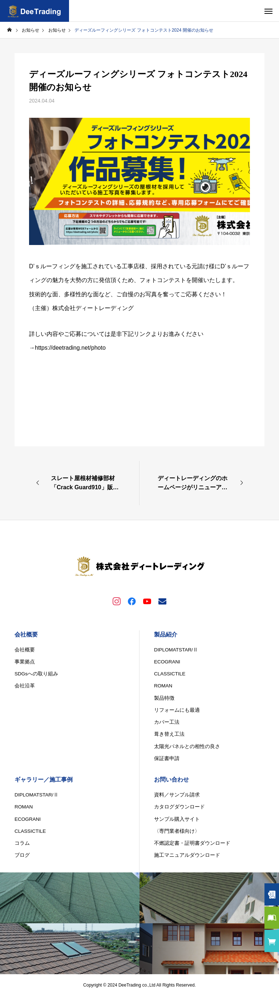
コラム (22, 843)
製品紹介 (165, 634)
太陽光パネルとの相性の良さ (187, 746)
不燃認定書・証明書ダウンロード (192, 843)
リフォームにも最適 (177, 710)
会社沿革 (25, 685)
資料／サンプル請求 (177, 795)
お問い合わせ (171, 779)
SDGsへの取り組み (36, 673)
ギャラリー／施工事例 (44, 779)
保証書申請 (166, 758)
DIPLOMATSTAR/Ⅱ (176, 649)
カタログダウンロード (179, 807)
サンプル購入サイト (177, 819)
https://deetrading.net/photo (70, 348)
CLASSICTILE (169, 673)
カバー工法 (166, 722)
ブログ (22, 855)
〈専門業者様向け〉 (177, 831)
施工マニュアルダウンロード (187, 855)
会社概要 (26, 634)
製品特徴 (164, 698)
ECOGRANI (167, 661)
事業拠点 (25, 661)
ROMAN (163, 685)
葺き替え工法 (169, 734)
